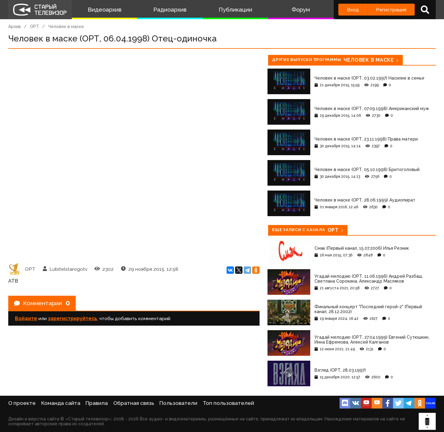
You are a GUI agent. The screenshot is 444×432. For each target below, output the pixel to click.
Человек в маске (66, 26)
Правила (97, 403)
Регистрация (391, 9)
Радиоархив (170, 9)
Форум (301, 9)
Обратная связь (133, 403)
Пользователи (178, 403)
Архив (14, 26)
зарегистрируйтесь (72, 319)
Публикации (235, 9)
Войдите (26, 319)
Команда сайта (60, 403)
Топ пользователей (228, 403)
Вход (353, 9)
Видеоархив (105, 9)
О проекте (22, 403)
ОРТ (34, 26)
